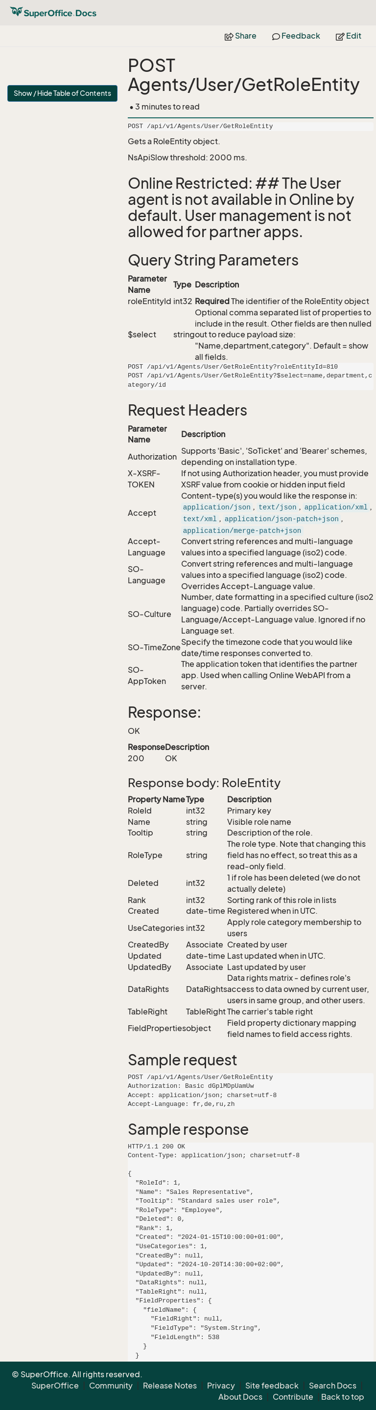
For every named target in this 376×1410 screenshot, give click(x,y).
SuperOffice (55, 1385)
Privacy (221, 1385)
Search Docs (332, 1385)
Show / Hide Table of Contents (62, 93)
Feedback (296, 36)
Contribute (293, 1397)
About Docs (240, 1397)
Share (241, 36)
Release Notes (170, 1385)
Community (111, 1385)
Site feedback (272, 1385)
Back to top (342, 1397)
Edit (348, 36)
